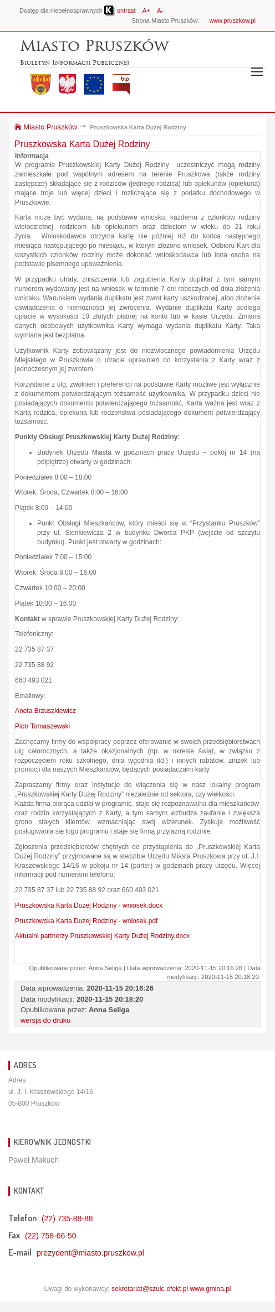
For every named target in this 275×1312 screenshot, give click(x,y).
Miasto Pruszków (45, 127)
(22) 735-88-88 (67, 1218)
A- (160, 10)
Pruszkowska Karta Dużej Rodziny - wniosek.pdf (86, 921)
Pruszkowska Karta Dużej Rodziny (82, 144)
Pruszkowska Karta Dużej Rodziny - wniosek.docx (88, 905)
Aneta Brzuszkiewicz (45, 711)
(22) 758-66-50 (51, 1235)
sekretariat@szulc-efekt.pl (149, 1289)
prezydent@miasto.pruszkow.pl (90, 1252)
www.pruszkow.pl (232, 20)
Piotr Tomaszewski (42, 726)
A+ (146, 10)
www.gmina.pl (210, 1289)
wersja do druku (45, 1020)
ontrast (120, 10)
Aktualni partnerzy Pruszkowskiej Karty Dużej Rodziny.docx (102, 936)
